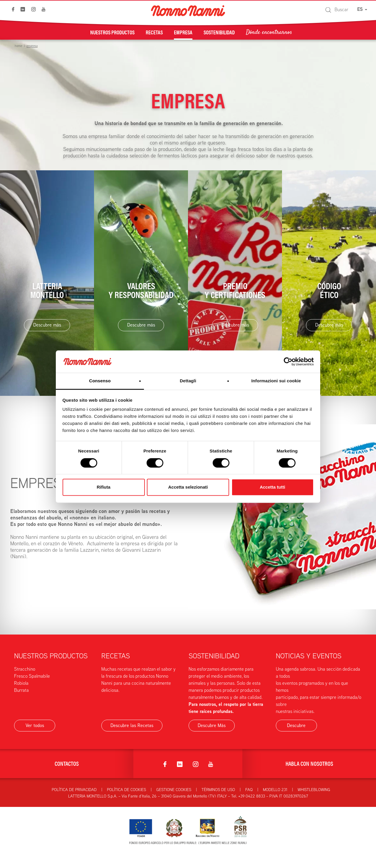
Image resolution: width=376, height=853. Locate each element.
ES (362, 9)
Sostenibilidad (219, 32)
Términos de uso (218, 790)
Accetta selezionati (188, 487)
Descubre (296, 725)
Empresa (183, 32)
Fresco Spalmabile (32, 676)
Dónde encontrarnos (269, 32)
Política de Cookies (126, 790)
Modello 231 (275, 790)
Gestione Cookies (173, 790)
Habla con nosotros (309, 763)
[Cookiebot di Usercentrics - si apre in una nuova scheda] (288, 361)
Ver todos (35, 725)
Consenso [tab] (99, 380)
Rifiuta (103, 487)
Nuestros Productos (112, 32)
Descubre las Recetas (131, 725)
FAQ (249, 790)
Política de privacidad (74, 790)
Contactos (67, 763)
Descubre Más (212, 725)
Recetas (154, 32)
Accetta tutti (272, 487)
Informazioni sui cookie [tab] (276, 380)
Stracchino (24, 669)
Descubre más (47, 325)
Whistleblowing (314, 790)
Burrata (21, 690)
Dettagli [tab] (188, 380)
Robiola (21, 683)
